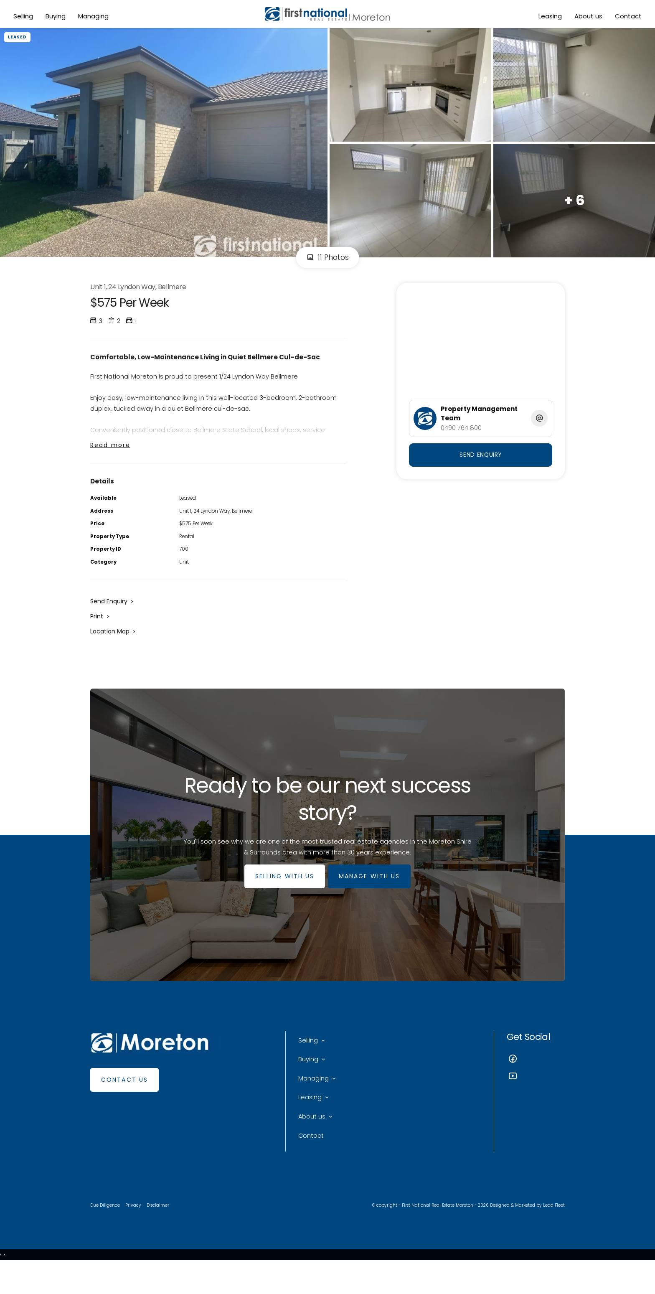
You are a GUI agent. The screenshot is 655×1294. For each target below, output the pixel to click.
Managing (94, 17)
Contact (627, 17)
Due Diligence (106, 1232)
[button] (100, 631)
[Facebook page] (536, 1080)
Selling (24, 17)
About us (587, 17)
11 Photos (328, 264)
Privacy (135, 1232)
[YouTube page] (536, 1097)
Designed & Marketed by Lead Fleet (525, 1232)
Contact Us (124, 1100)
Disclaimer (160, 1232)
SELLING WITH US (282, 896)
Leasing (549, 17)
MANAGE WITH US (372, 896)
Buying (57, 17)
